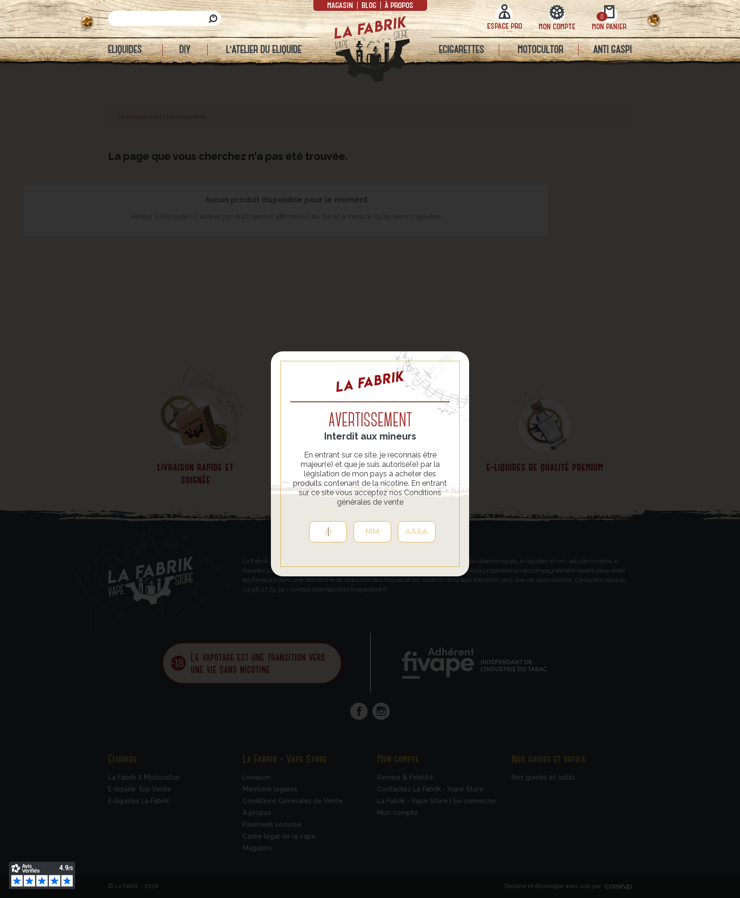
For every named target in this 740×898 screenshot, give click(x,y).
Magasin (341, 4)
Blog (369, 4)
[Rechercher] (164, 18)
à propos (398, 4)
